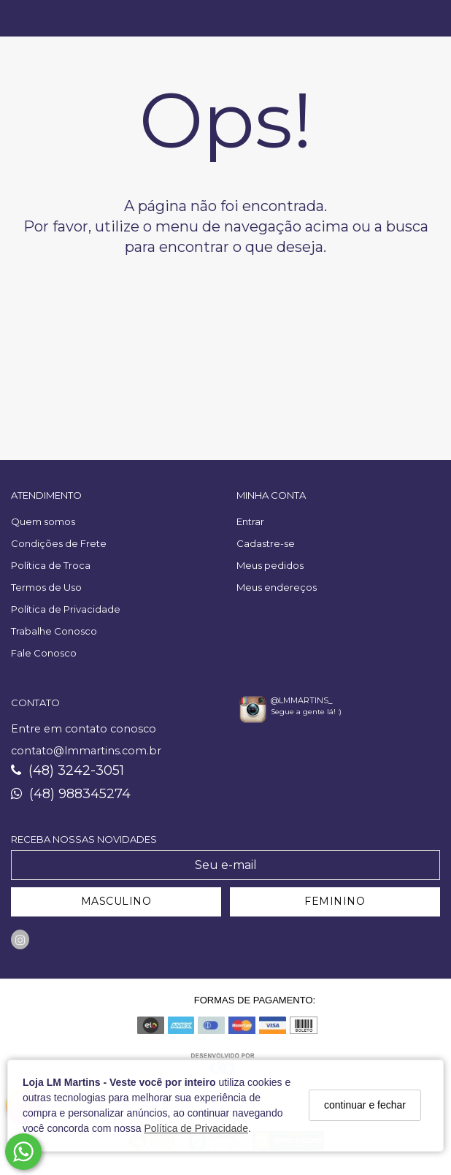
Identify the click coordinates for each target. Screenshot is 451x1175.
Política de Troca (50, 565)
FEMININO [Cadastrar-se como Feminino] (334, 901)
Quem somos (43, 521)
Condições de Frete (59, 543)
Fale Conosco (44, 653)
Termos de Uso (46, 587)
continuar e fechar (365, 1105)
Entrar (250, 521)
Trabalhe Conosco (54, 631)
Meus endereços (276, 587)
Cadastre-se (265, 543)
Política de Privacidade (196, 1128)
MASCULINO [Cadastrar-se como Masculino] (116, 901)
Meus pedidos (270, 565)
